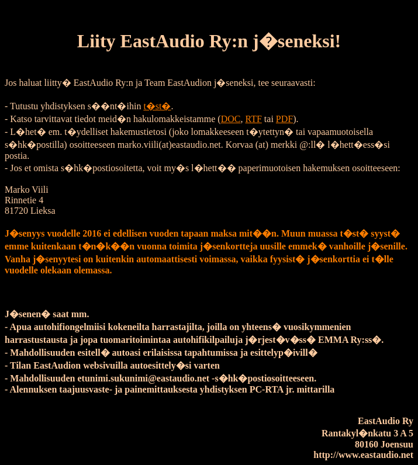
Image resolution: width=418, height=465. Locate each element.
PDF (284, 119)
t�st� (157, 106)
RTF (253, 119)
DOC (231, 119)
